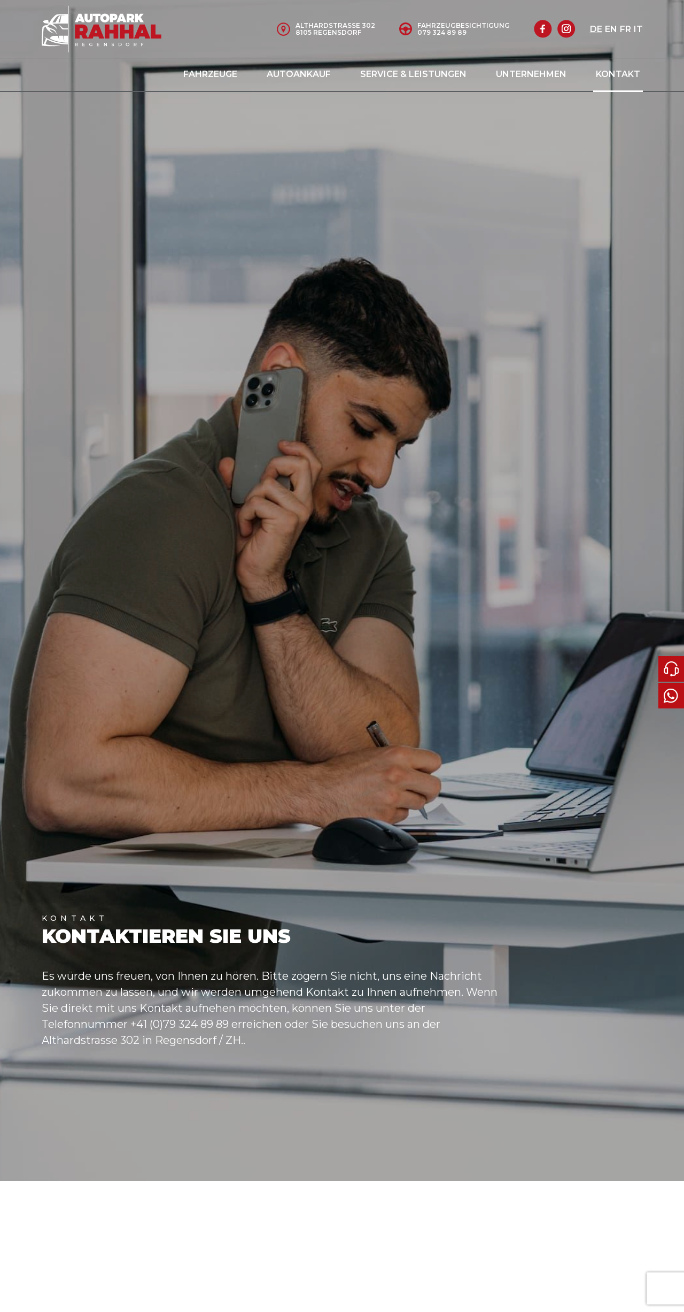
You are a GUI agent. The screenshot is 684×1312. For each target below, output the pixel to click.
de (596, 29)
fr (625, 29)
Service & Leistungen (413, 74)
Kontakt (618, 74)
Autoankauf (299, 74)
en (611, 29)
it (638, 29)
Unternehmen (531, 74)
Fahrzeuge (210, 74)
